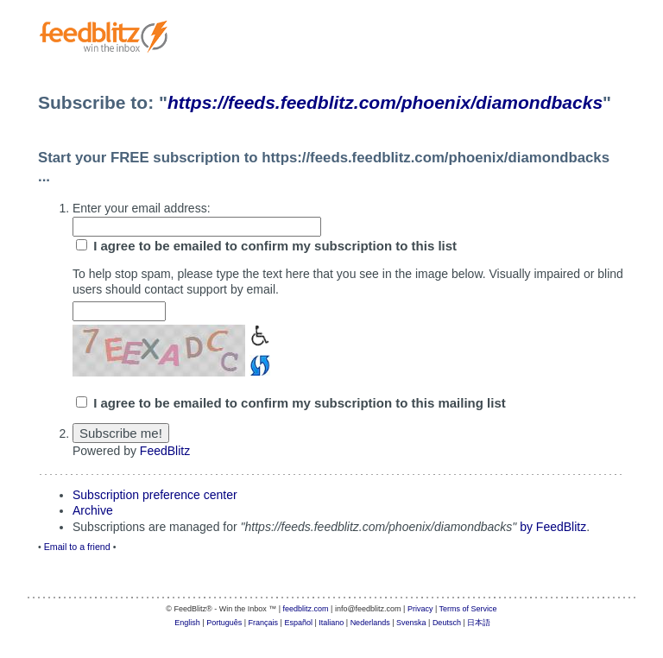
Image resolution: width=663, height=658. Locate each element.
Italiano (331, 622)
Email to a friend (77, 546)
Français (264, 622)
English (187, 622)
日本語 (478, 622)
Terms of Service (468, 608)
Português (224, 622)
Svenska (411, 622)
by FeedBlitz (553, 527)
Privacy (420, 608)
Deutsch (447, 622)
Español (298, 622)
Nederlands (370, 622)
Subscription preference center (155, 495)
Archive (93, 510)
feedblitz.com (306, 608)
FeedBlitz (165, 451)
